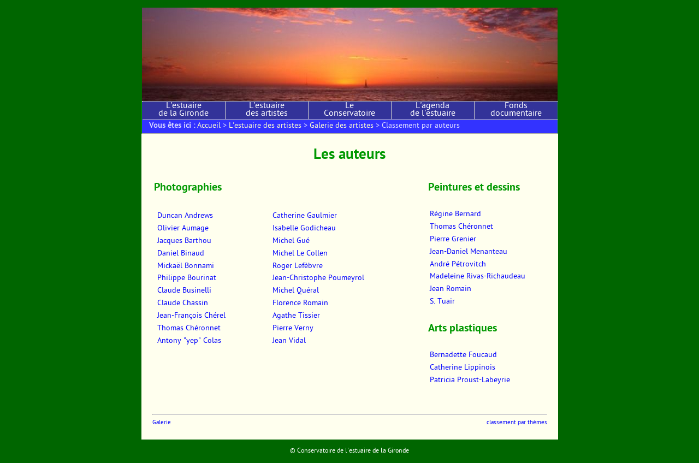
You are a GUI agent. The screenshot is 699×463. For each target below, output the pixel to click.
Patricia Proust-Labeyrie (470, 380)
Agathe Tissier (296, 316)
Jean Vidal (289, 341)
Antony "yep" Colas (189, 341)
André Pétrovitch (458, 265)
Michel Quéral (296, 291)
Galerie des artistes (342, 126)
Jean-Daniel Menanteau (468, 252)
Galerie (161, 423)
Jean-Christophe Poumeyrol (318, 278)
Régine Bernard (455, 214)
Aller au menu (201, 3)
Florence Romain (300, 303)
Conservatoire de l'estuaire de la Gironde (353, 451)
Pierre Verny (293, 329)
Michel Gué (291, 241)
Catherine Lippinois (462, 368)
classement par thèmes (517, 423)
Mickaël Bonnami (185, 266)
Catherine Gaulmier (305, 216)
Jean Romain (450, 289)
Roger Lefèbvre (298, 266)
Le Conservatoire (349, 110)
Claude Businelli (184, 291)
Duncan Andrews (185, 216)
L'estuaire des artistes (267, 110)
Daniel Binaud (180, 254)
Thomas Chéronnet (189, 329)
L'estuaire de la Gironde (183, 110)
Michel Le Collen (300, 254)
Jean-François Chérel (191, 316)
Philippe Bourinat (186, 278)
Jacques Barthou (184, 241)
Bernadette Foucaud (463, 355)
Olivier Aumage (183, 229)
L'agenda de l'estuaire (432, 110)
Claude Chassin (182, 303)
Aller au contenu (162, 3)
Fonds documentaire (516, 110)
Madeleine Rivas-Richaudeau (477, 277)
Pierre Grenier (453, 240)
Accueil (209, 126)
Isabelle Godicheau (304, 229)
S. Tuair (442, 302)
